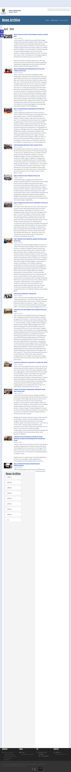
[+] (8, 520)
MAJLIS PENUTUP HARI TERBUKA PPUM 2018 (27, 176)
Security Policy (22, 766)
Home (47, 20)
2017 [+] (9, 504)
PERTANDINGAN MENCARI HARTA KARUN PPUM (28, 145)
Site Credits (6, 766)
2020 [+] (9, 488)
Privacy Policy (41, 764)
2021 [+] (9, 482)
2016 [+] (9, 509)
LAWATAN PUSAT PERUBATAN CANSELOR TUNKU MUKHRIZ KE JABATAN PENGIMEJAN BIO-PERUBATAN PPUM (29, 438)
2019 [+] (9, 493)
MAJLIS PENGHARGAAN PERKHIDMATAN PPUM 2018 (29, 109)
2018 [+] (9, 498)
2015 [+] (9, 514)
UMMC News (54, 20)
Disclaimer (14, 766)
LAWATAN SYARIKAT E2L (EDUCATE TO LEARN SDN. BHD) (30, 362)
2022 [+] (9, 477)
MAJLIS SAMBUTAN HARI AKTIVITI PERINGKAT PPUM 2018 (31, 203)
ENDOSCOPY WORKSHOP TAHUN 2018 (25, 293)
